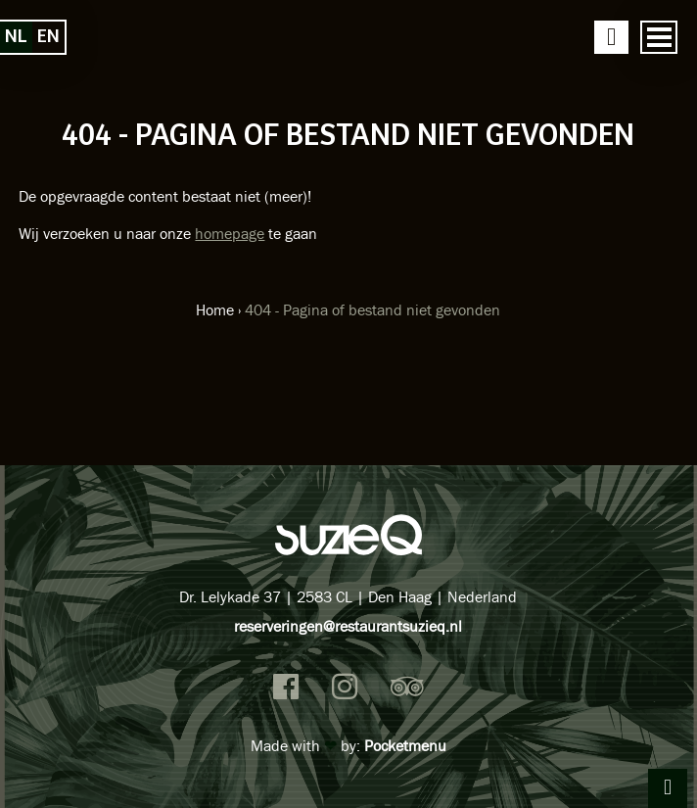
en (48, 36)
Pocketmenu (405, 745)
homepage (229, 233)
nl (16, 36)
